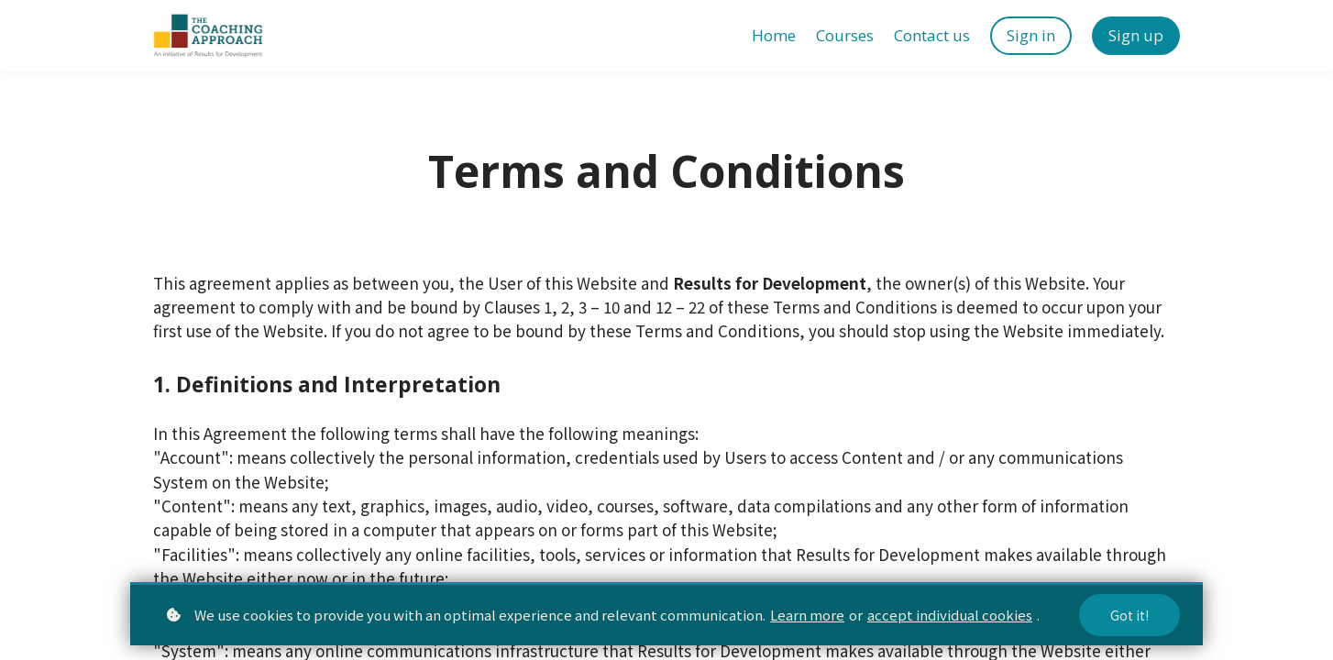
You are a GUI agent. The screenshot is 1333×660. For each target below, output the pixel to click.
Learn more (807, 614)
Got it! (1129, 615)
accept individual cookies (949, 614)
